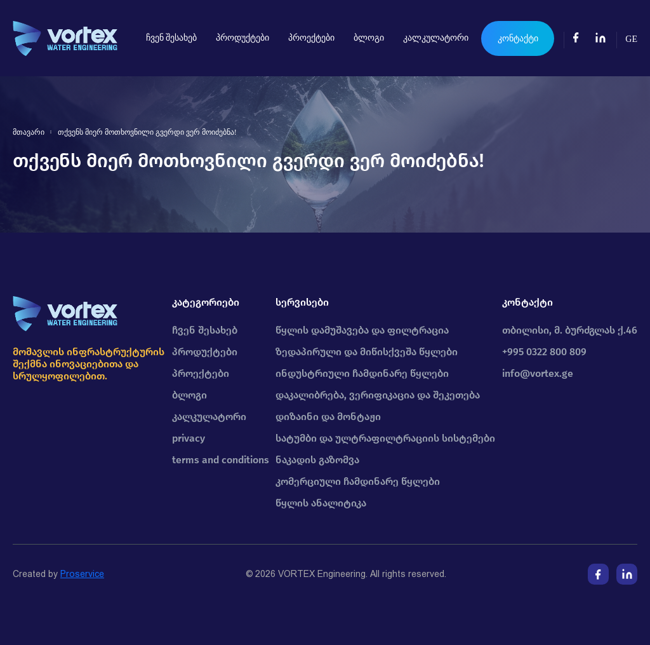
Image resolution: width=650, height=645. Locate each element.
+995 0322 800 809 (544, 352)
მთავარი (28, 132)
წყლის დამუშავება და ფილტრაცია (362, 330)
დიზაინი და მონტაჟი (328, 417)
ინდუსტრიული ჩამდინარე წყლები (362, 373)
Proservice (82, 574)
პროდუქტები (242, 38)
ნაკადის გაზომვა (317, 460)
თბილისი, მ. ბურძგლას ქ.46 (569, 330)
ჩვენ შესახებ (171, 38)
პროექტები (311, 38)
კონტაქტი (518, 38)
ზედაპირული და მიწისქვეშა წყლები (366, 352)
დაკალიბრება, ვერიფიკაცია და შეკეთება (377, 395)
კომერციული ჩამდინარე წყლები (357, 481)
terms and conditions (220, 460)
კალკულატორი (435, 38)
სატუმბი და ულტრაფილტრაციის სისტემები (385, 438)
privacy (188, 438)
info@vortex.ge (537, 373)
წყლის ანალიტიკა (320, 503)
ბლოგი (369, 38)
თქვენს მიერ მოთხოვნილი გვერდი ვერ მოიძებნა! (147, 132)
